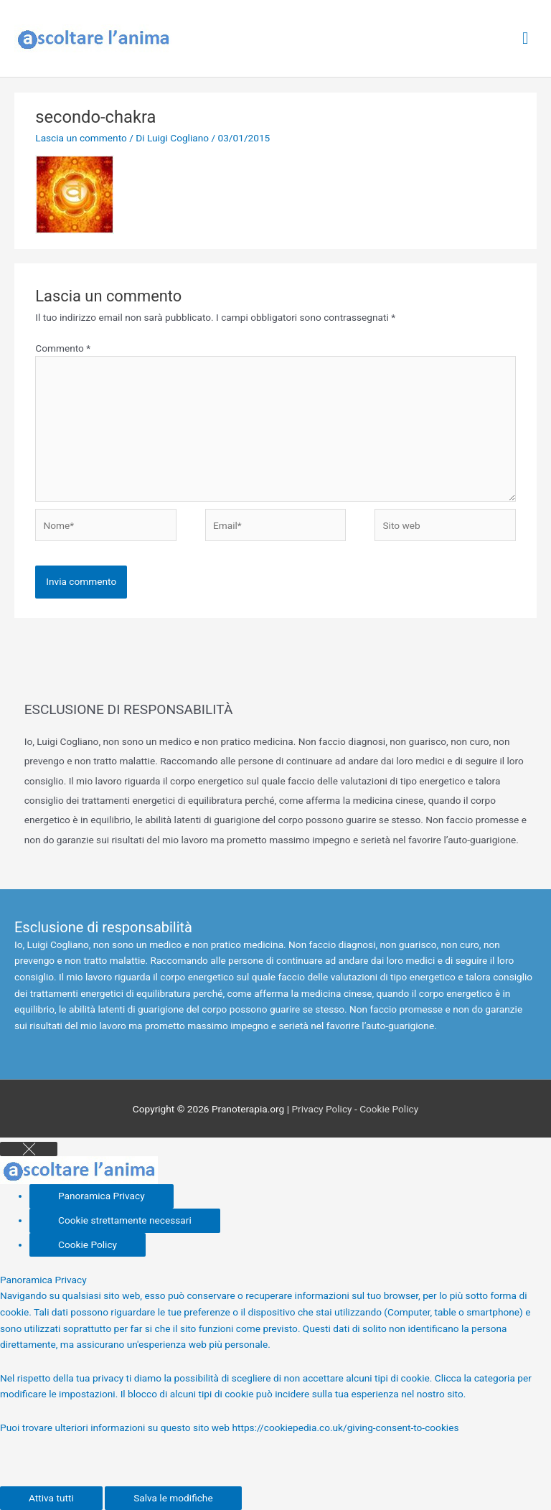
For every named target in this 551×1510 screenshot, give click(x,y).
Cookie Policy (388, 1109)
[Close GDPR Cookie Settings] (28, 1149)
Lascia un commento (81, 138)
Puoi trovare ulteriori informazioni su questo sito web (116, 1427)
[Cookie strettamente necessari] (124, 1221)
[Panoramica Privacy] (101, 1196)
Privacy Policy (321, 1109)
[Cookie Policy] (87, 1245)
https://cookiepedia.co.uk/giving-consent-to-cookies (345, 1427)
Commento (62, 348)
